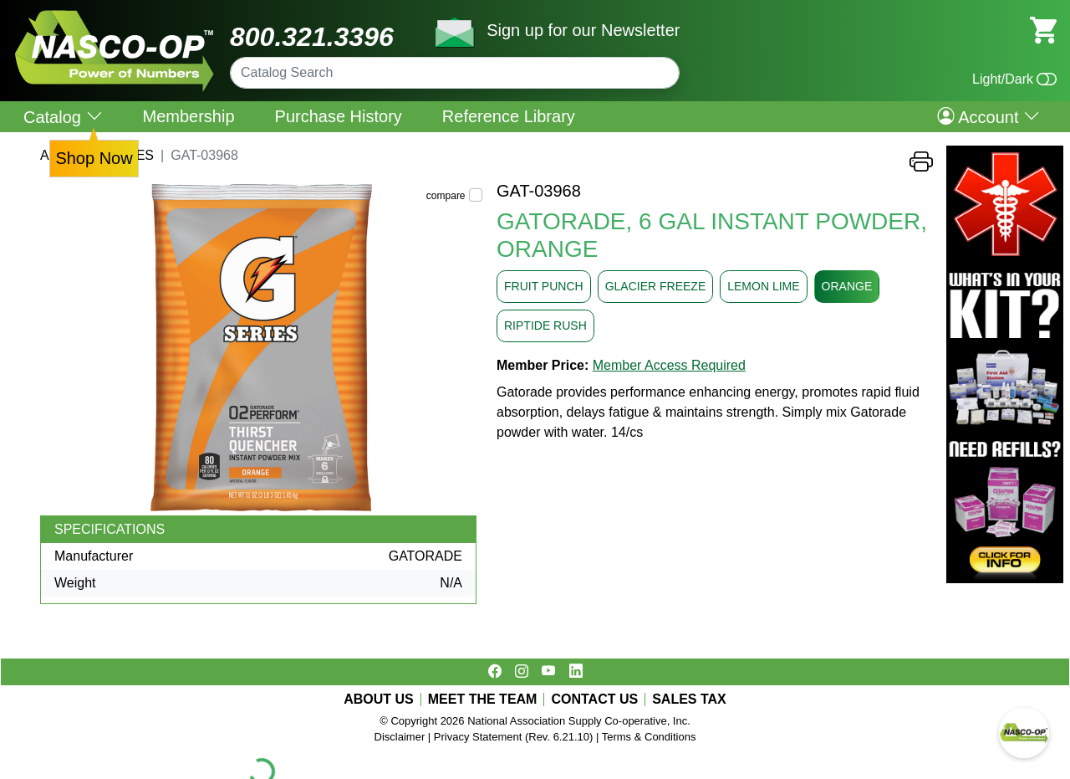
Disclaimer (399, 736)
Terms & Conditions (649, 736)
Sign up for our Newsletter (583, 30)
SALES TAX (689, 699)
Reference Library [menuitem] (508, 116)
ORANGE (847, 286)
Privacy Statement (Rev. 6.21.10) (514, 736)
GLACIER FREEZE (655, 286)
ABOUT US (379, 699)
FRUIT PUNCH (543, 286)
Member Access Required (669, 365)
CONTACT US (594, 699)
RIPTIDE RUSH (545, 325)
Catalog (63, 117)
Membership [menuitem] (189, 116)
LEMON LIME (763, 286)
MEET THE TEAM (483, 699)
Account (988, 116)
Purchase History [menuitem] (338, 116)
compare (446, 196)
